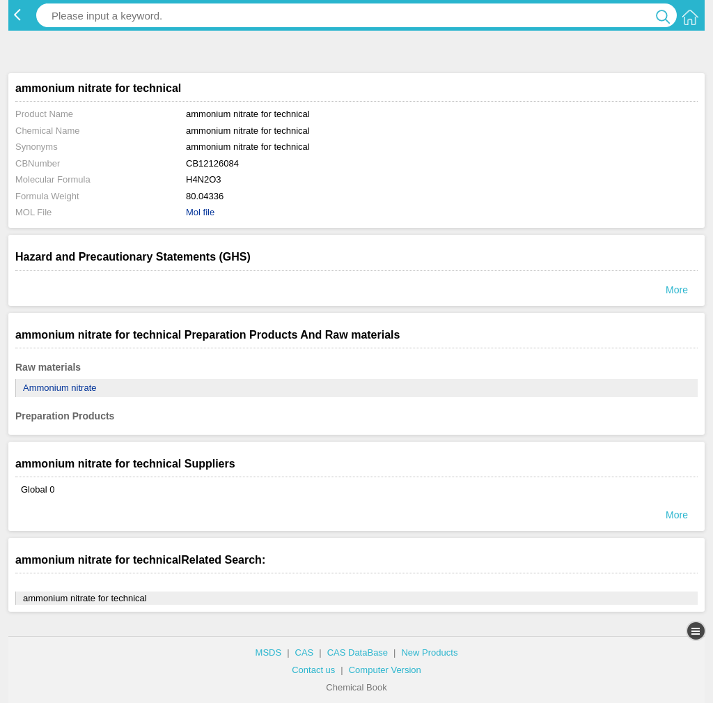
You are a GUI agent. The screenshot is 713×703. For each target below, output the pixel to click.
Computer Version (385, 670)
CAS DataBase (357, 652)
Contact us (313, 670)
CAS (304, 652)
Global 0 (37, 489)
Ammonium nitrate (59, 388)
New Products (429, 652)
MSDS (269, 652)
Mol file (200, 212)
